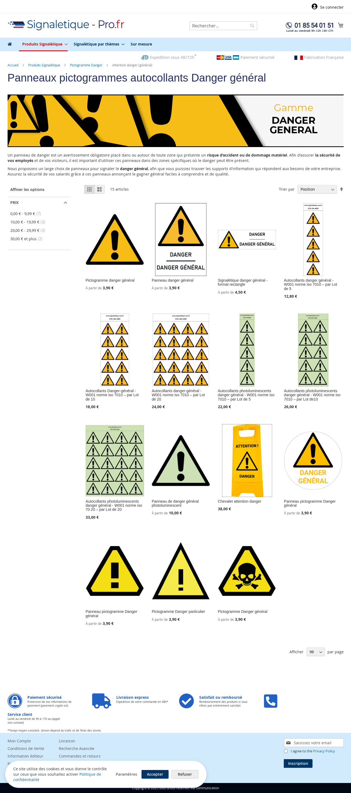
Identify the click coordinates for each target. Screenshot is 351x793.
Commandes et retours (80, 756)
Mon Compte (19, 740)
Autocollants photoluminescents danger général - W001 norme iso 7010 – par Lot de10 (312, 395)
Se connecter (332, 7)
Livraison (67, 740)
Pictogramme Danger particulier (178, 611)
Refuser (173, 773)
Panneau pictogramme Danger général (310, 503)
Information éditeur (25, 756)
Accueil (13, 65)
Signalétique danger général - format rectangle (243, 282)
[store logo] (66, 25)
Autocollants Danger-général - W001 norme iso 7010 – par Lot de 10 (112, 395)
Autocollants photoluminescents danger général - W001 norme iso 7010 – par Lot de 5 (246, 395)
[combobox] (223, 25)
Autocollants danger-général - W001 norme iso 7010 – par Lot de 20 (178, 395)
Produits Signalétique (44, 65)
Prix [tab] (14, 202)
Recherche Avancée (76, 748)
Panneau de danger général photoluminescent (175, 503)
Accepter (144, 773)
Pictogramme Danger (86, 65)
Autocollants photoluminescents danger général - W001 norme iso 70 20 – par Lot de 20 (114, 505)
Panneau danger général (173, 280)
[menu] (175, 44)
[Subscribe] (298, 763)
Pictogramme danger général (110, 280)
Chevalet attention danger (239, 501)
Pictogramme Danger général (243, 611)
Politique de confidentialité (38, 779)
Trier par (287, 189)
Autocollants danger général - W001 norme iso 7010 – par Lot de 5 (310, 284)
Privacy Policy (324, 751)
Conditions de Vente (26, 748)
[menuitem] (43, 44)
